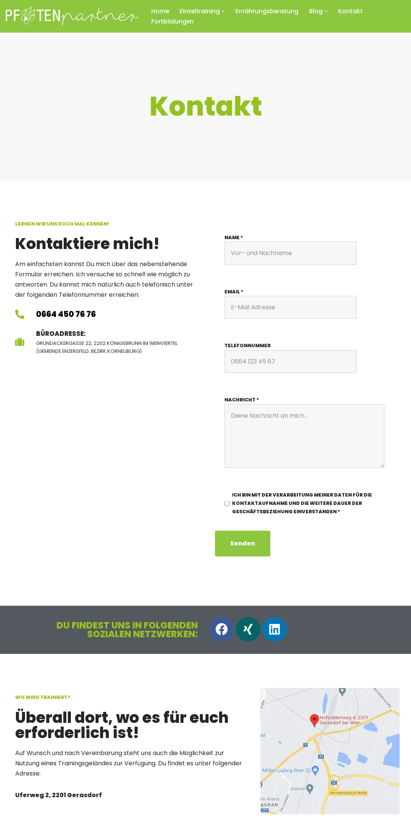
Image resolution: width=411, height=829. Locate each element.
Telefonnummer (247, 346)
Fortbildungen (172, 21)
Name (233, 237)
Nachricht (241, 400)
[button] (224, 11)
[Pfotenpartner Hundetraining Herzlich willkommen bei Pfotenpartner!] (72, 16)
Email (233, 291)
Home (160, 11)
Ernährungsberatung (268, 11)
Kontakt (351, 11)
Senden (242, 544)
